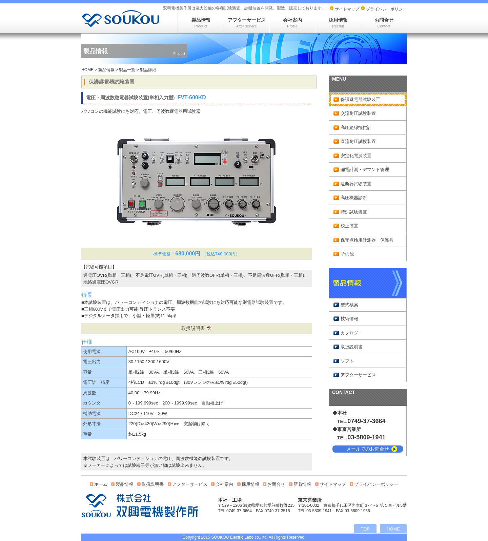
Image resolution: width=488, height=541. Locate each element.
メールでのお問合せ (367, 449)
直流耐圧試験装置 (358, 141)
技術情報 (349, 318)
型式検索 (349, 304)
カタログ (349, 332)
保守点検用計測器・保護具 (367, 240)
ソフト (347, 360)
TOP (365, 529)
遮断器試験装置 (356, 183)
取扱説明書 (193, 328)
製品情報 (200, 22)
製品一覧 (127, 69)
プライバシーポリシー (386, 9)
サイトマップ (347, 9)
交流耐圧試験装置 (358, 113)
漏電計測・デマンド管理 (365, 169)
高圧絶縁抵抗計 (356, 127)
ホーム (100, 484)
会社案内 (292, 22)
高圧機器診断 (354, 197)
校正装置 (349, 225)
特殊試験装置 (354, 211)
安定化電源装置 (356, 155)
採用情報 (338, 22)
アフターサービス (247, 22)
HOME (87, 69)
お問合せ (383, 22)
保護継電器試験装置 (360, 99)
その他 (347, 253)
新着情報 (302, 484)
